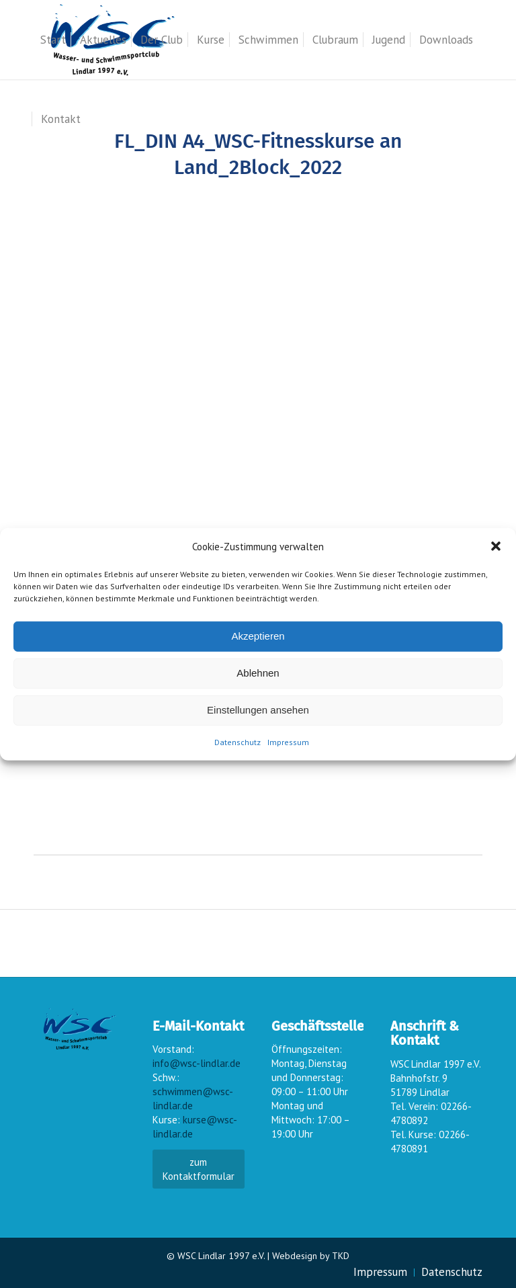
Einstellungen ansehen (258, 710)
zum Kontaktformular (198, 1169)
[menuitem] (53, 39)
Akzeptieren (257, 636)
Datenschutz (237, 742)
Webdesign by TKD (310, 1256)
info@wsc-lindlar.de (197, 1063)
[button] (496, 546)
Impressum (288, 742)
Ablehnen (257, 673)
